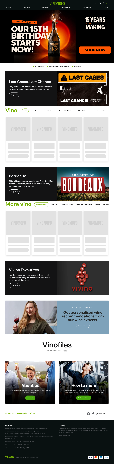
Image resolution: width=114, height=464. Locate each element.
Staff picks (54, 205)
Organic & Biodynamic (84, 205)
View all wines (100, 111)
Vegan (97, 205)
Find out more (83, 326)
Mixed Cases (87, 7)
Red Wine (27, 7)
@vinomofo (100, 414)
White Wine (45, 7)
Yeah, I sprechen (84, 398)
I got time (30, 398)
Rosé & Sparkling (65, 111)
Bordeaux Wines (41, 205)
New (25, 111)
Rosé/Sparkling (66, 7)
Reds (36, 111)
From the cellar (67, 205)
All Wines (8, 7)
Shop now (14, 95)
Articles (106, 7)
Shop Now (14, 192)
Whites (48, 111)
